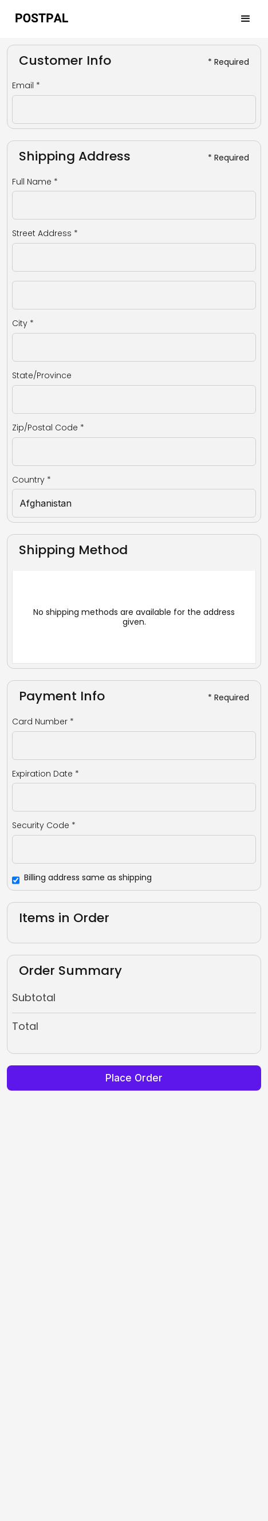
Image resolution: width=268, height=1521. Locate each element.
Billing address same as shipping (88, 878)
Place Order (134, 1078)
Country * (31, 480)
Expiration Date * (45, 774)
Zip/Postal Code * (48, 428)
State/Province (42, 376)
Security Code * (44, 825)
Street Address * (45, 233)
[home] (42, 18)
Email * (26, 86)
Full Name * (35, 182)
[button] (245, 19)
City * (23, 323)
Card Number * (43, 722)
